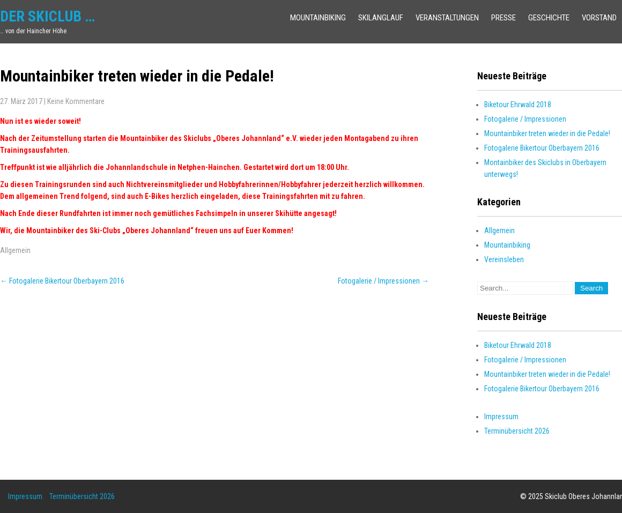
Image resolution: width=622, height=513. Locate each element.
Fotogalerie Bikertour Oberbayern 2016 (62, 281)
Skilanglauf (380, 18)
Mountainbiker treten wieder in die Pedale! (547, 133)
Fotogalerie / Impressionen (383, 281)
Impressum (501, 416)
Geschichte (548, 18)
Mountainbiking (318, 18)
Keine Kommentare (76, 101)
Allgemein (15, 250)
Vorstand (599, 18)
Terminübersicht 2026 (517, 431)
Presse (503, 18)
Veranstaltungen (447, 18)
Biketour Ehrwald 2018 (517, 104)
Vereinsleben (504, 259)
